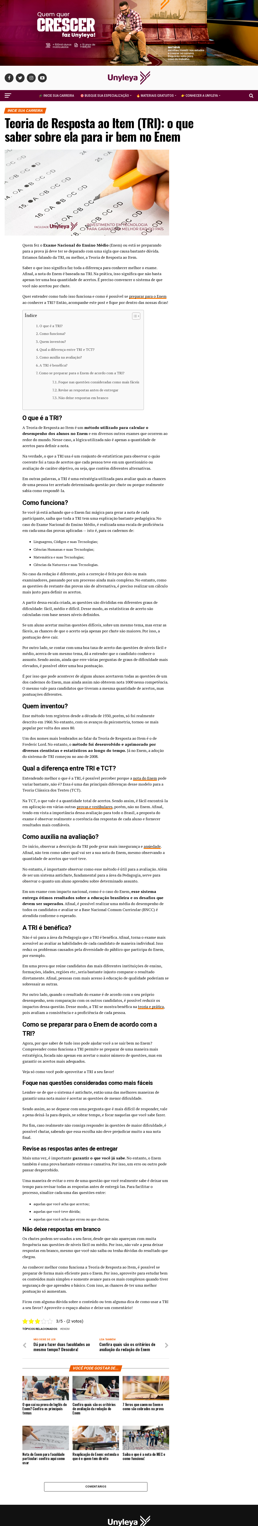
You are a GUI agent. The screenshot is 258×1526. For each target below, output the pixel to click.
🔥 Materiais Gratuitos (155, 95)
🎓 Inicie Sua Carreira (56, 95)
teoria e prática (151, 1006)
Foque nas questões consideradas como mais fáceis (98, 382)
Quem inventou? (52, 341)
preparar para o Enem (148, 296)
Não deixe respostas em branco (83, 397)
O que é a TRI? (51, 325)
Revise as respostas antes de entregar (88, 389)
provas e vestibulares (95, 806)
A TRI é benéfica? (53, 365)
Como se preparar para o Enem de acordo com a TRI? (81, 373)
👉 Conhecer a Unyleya (199, 95)
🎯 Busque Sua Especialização (104, 95)
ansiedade (152, 846)
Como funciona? (52, 333)
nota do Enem (145, 777)
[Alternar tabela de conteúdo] (134, 316)
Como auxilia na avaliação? (60, 357)
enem (66, 1328)
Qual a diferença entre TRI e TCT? (66, 349)
